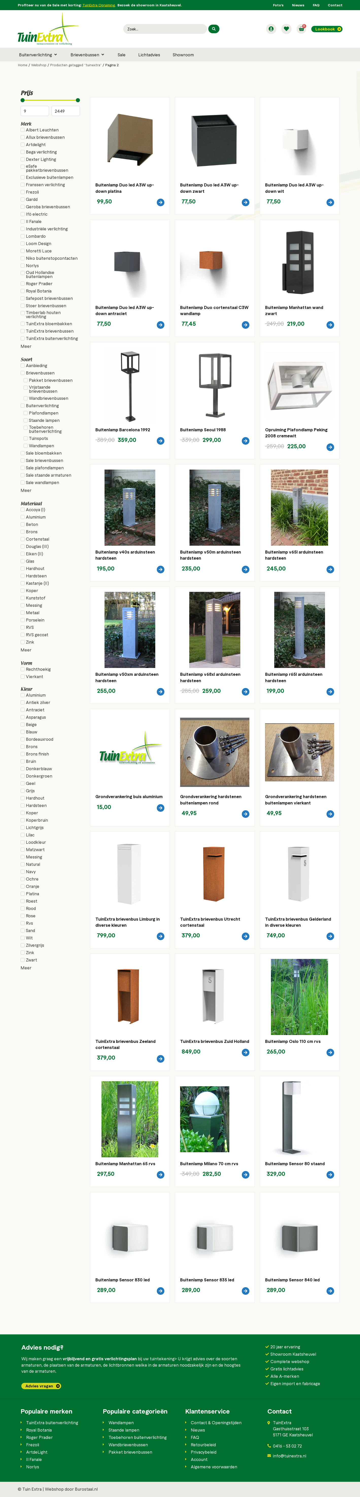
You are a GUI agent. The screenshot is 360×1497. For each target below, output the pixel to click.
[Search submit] (213, 29)
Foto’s (278, 5)
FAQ (316, 5)
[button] (38, 54)
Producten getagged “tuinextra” (75, 65)
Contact (335, 5)
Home (22, 65)
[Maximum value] (66, 111)
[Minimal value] (50, 100)
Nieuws (298, 5)
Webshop (38, 65)
